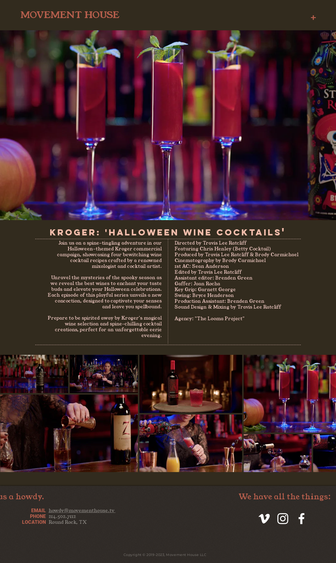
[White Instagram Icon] (282, 518)
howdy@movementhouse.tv (82, 510)
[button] (313, 16)
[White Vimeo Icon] (264, 518)
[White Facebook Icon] (301, 518)
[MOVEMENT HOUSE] (70, 14)
